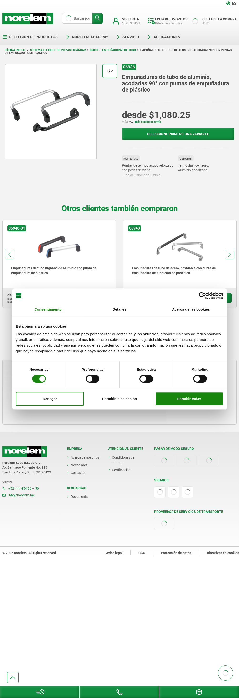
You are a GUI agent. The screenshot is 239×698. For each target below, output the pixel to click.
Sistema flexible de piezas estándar (58, 50)
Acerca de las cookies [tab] (191, 309)
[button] (9, 254)
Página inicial (15, 50)
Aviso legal (114, 553)
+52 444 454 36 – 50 (20, 488)
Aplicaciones (163, 37)
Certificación (121, 470)
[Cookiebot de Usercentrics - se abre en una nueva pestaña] (202, 295)
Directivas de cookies (223, 553)
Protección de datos (176, 553)
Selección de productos (30, 37)
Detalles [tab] (119, 309)
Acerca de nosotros (85, 457)
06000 (94, 50)
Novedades (79, 465)
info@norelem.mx (18, 495)
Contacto (78, 473)
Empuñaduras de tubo (119, 50)
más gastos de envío (148, 121)
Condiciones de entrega (123, 460)
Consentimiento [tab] (48, 309)
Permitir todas (189, 399)
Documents (79, 496)
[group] (59, 264)
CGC (141, 553)
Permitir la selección (119, 399)
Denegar (50, 399)
